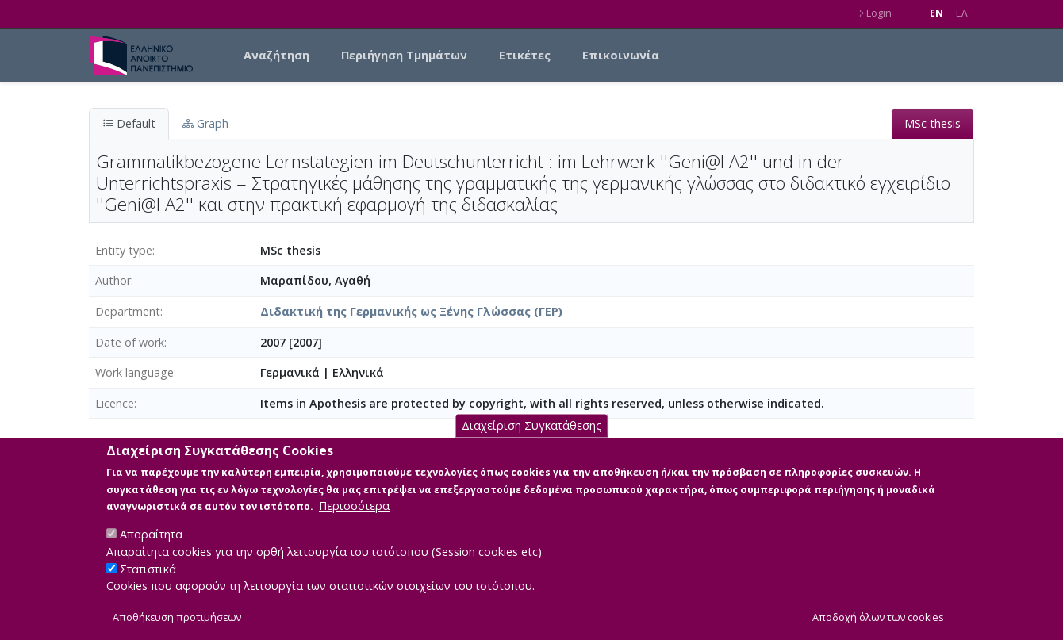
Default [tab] (128, 123)
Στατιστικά (148, 587)
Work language (134, 372)
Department (127, 311)
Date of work (129, 342)
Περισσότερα (354, 523)
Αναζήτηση (276, 55)
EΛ (962, 13)
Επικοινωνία (620, 55)
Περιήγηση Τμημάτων (404, 55)
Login (873, 13)
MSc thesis (932, 123)
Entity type (123, 250)
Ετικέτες (525, 55)
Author (113, 280)
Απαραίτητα (151, 552)
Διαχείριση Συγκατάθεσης (532, 443)
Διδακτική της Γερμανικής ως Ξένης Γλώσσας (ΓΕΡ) (411, 311)
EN (936, 13)
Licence (114, 403)
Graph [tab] (205, 123)
